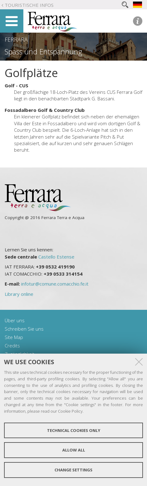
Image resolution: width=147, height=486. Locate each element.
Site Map (14, 337)
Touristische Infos (29, 5)
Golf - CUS (16, 85)
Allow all (73, 450)
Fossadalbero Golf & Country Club (45, 110)
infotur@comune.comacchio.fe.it (54, 284)
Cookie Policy (70, 411)
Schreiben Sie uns (24, 329)
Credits (12, 345)
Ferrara (16, 39)
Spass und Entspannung (43, 52)
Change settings (73, 470)
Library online (19, 294)
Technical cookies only (73, 430)
